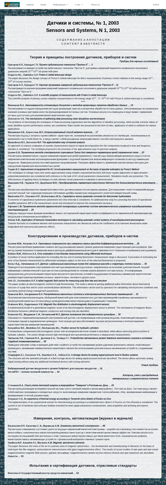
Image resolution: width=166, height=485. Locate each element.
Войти (156, 5)
